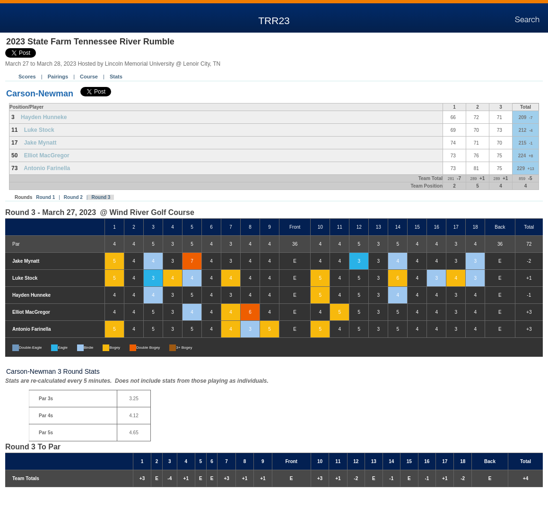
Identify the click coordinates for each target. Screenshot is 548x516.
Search (527, 20)
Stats (116, 76)
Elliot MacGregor (47, 155)
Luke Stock (39, 130)
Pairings (58, 76)
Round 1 (45, 197)
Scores (27, 76)
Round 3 (100, 197)
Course (89, 76)
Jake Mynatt (40, 142)
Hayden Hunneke (44, 117)
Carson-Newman (39, 93)
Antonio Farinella (47, 168)
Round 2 (73, 197)
